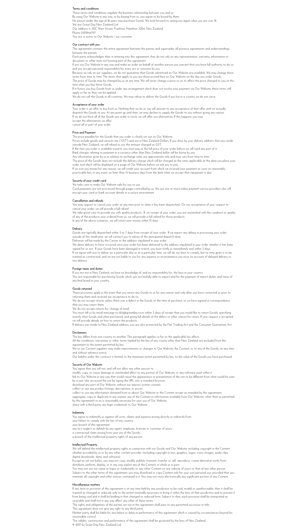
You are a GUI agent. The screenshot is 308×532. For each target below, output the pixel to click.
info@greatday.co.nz (131, 312)
